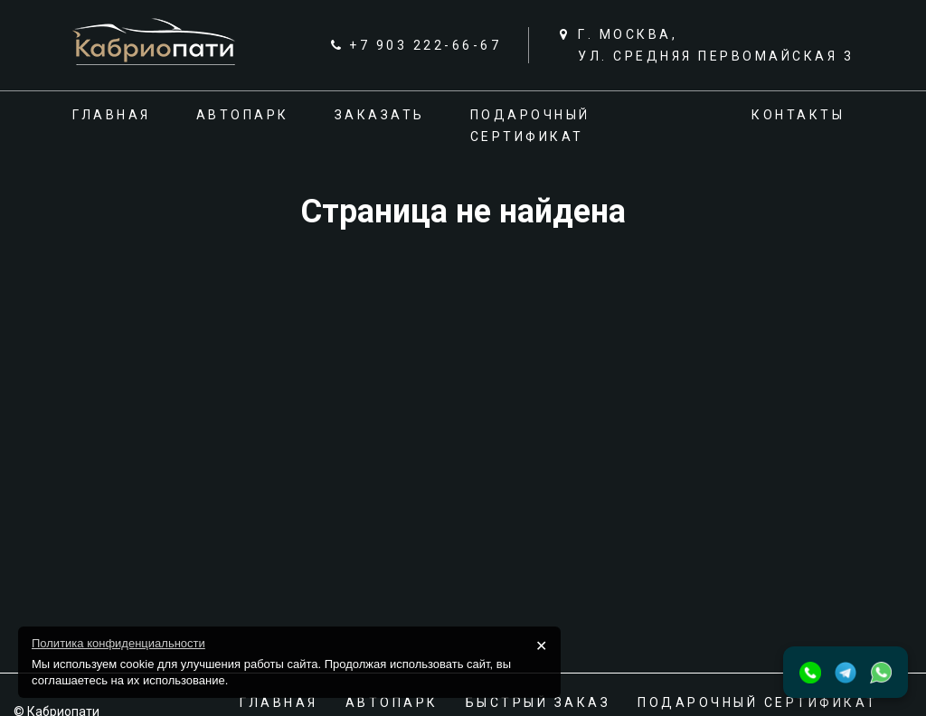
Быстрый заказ (538, 702)
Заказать (380, 115)
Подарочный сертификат (758, 702)
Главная (111, 115)
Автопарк (242, 115)
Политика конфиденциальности (118, 643)
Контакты (798, 115)
